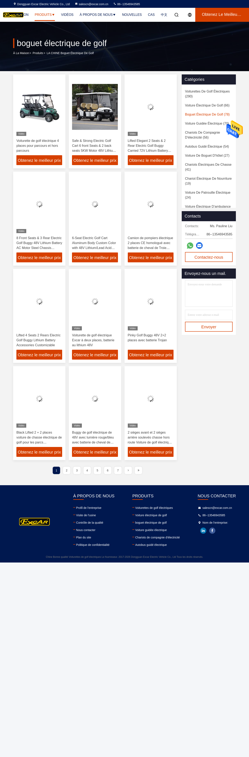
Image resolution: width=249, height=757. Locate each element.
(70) (207, 123)
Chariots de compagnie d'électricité (157, 537)
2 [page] (66, 470)
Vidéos (67, 14)
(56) (202, 135)
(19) (208, 181)
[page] (128, 470)
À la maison (21, 53)
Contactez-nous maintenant (208, 258)
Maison (22, 14)
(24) (207, 195)
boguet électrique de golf (151, 522)
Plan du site (83, 537)
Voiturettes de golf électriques (154, 507)
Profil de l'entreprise (88, 507)
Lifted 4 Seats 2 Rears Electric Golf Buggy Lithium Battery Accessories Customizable (38, 340)
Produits (45, 14)
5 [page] (97, 470)
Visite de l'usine (86, 515)
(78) (207, 114)
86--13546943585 (126, 4)
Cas (151, 14)
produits (38, 53)
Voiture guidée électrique (151, 530)
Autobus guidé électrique (151, 544)
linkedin (204, 531)
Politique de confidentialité (93, 544)
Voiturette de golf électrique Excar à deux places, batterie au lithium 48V (93, 340)
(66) (207, 105)
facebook (213, 531)
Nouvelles (132, 14)
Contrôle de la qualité (89, 522)
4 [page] (87, 470)
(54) (207, 146)
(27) (207, 155)
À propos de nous (98, 14)
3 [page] (77, 470)
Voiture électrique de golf (151, 515)
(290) (207, 94)
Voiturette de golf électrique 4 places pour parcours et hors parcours (37, 145)
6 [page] (108, 470)
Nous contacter (85, 530)
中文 (164, 14)
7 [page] (118, 470)
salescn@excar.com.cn (91, 4)
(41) (208, 167)
